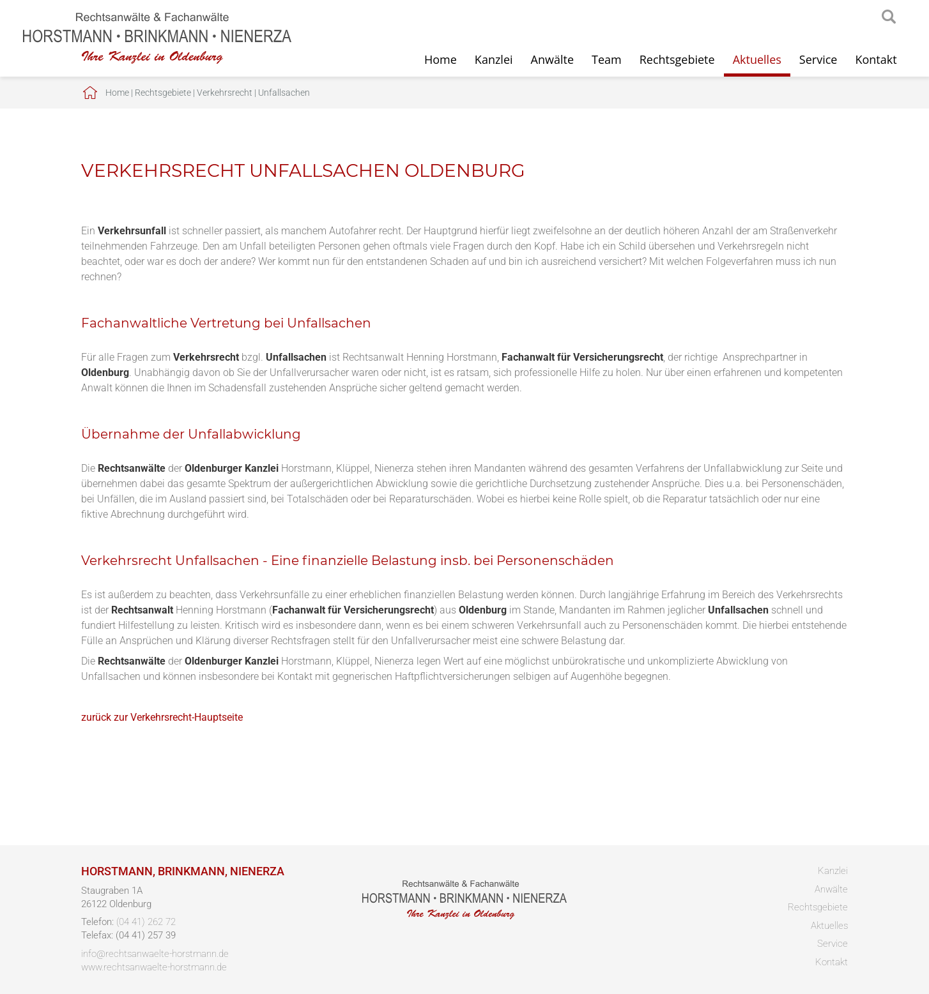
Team (607, 59)
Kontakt (875, 59)
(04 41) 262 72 (146, 922)
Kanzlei (494, 59)
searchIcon (888, 17)
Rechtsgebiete (677, 59)
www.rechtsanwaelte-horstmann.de (154, 967)
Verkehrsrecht (224, 92)
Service (818, 59)
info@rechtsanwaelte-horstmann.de (155, 954)
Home (440, 59)
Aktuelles (757, 59)
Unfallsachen (284, 92)
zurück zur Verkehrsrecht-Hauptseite (162, 717)
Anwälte (552, 59)
